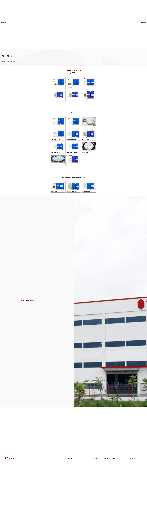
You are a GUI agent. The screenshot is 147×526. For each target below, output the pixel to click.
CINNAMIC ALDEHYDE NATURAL (87, 139)
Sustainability (75, 22)
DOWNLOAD (25, 303)
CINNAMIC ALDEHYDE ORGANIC (72, 191)
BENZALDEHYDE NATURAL (55, 152)
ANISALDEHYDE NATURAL (55, 139)
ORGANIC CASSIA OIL (55, 191)
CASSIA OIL (84, 87)
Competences (71, 22)
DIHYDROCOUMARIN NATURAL (72, 139)
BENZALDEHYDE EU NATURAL (72, 152)
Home (62, 22)
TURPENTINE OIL (69, 87)
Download (79, 22)
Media (82, 22)
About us (65, 22)
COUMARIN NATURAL (85, 152)
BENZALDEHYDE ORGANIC (86, 191)
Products (68, 22)
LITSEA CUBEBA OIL (54, 87)
